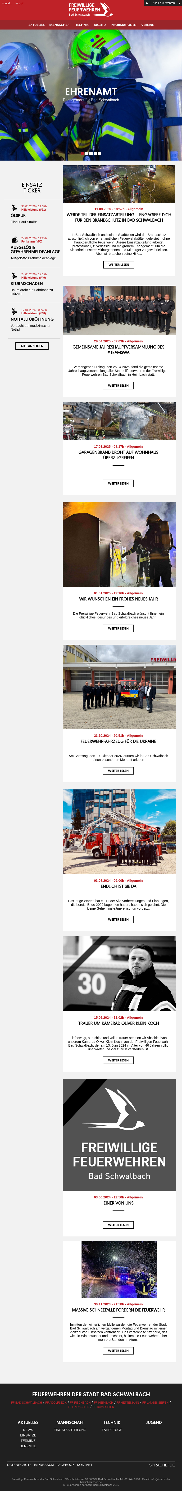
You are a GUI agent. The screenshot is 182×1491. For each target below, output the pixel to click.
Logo (91, 9)
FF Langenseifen (155, 1402)
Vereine (147, 25)
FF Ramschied (103, 1407)
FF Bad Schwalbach (26, 1402)
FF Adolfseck (56, 1402)
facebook (65, 1465)
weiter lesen (119, 265)
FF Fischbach (80, 1402)
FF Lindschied (79, 1407)
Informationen (123, 25)
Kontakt (7, 3)
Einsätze (28, 1435)
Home (147, 3)
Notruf (19, 3)
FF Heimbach (103, 1402)
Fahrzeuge (112, 1430)
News (28, 1430)
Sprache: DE (162, 1465)
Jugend (100, 25)
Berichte (28, 1446)
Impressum (44, 1465)
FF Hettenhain (128, 1402)
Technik (82, 25)
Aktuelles (36, 25)
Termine (28, 1441)
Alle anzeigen (32, 346)
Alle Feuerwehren (164, 3)
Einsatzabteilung (70, 1430)
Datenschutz (19, 1465)
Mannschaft (60, 25)
